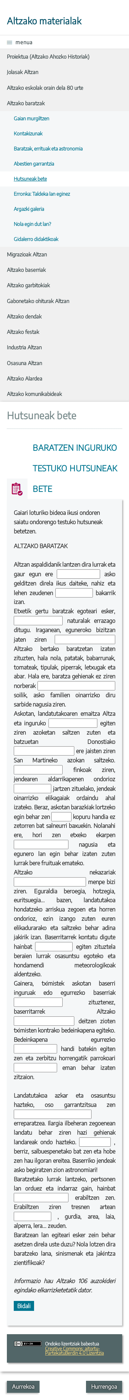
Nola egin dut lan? (32, 224)
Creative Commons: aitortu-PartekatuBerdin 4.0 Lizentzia (74, 1350)
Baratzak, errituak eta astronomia (48, 148)
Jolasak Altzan (22, 72)
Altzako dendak (24, 316)
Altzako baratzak (26, 103)
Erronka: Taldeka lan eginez (42, 194)
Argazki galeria (29, 209)
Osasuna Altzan (24, 363)
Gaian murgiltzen (31, 118)
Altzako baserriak (26, 269)
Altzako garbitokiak (28, 285)
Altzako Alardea (24, 378)
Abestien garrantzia (34, 163)
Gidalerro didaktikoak (36, 239)
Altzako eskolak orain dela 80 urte (45, 87)
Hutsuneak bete (30, 179)
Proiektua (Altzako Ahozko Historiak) (48, 56)
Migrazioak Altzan (27, 254)
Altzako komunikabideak (34, 393)
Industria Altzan (24, 347)
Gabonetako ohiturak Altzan (38, 301)
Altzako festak (23, 331)
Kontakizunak (28, 133)
